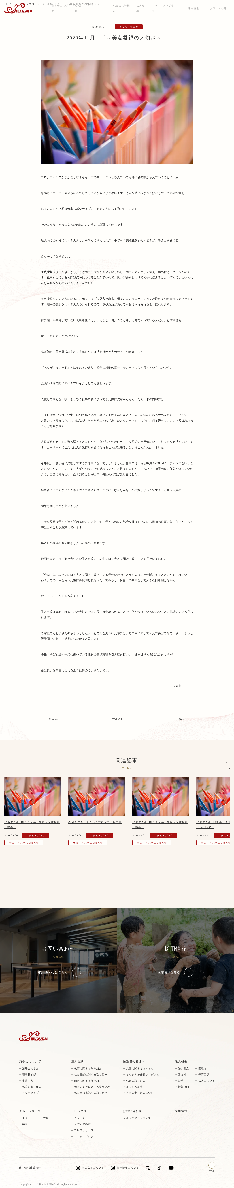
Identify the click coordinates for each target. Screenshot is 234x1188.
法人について (206, 1080)
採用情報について (128, 1167)
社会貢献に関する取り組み (90, 1074)
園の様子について (93, 1167)
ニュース (79, 1118)
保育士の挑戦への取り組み (90, 1092)
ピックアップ (30, 1092)
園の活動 (77, 1061)
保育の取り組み (32, 1086)
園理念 (202, 1068)
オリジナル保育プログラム (142, 1074)
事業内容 (27, 1080)
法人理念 (183, 1068)
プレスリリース (84, 1130)
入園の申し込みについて (141, 1092)
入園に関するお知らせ (140, 1068)
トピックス (79, 1111)
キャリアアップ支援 (138, 1118)
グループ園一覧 (30, 1111)
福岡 (25, 1124)
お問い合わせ (218, 8)
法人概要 (181, 1061)
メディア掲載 (82, 1124)
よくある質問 (134, 1086)
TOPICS (117, 719)
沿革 (181, 1080)
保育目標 (203, 1074)
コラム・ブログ (84, 1136)
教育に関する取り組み (88, 1068)
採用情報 (193, 8)
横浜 (45, 1118)
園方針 (182, 1074)
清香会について (30, 1061)
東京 (25, 1118)
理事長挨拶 (29, 1074)
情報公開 (183, 1086)
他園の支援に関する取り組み (92, 1086)
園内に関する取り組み (88, 1080)
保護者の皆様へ (134, 1061)
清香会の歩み (30, 1068)
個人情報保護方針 (30, 1167)
